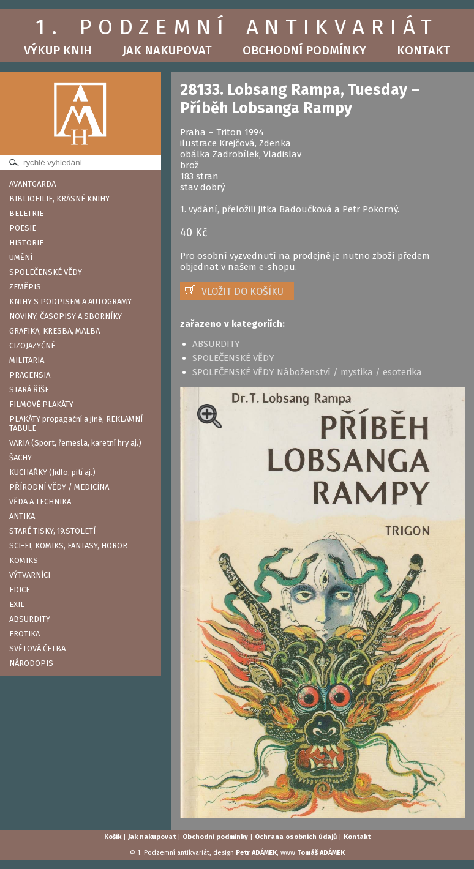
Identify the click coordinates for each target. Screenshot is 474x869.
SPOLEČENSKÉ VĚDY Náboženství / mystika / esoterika (307, 372)
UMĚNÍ (20, 257)
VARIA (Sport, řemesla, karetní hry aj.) (75, 442)
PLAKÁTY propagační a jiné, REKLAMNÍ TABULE (76, 423)
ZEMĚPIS (25, 286)
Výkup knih (58, 50)
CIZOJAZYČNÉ (32, 345)
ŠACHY (20, 457)
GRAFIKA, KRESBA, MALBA (54, 330)
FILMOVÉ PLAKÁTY (41, 404)
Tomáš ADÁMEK (321, 853)
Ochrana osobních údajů (296, 837)
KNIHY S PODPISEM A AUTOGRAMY (70, 301)
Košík (112, 837)
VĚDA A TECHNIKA (40, 501)
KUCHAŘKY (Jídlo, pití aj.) (52, 472)
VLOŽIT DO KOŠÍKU (242, 291)
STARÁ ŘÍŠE (29, 389)
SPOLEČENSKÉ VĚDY (45, 272)
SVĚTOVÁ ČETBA (37, 648)
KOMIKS (23, 560)
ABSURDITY (29, 619)
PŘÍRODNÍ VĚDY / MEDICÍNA (59, 486)
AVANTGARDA (32, 183)
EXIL (16, 604)
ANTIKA (22, 516)
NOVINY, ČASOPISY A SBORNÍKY (65, 316)
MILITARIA (26, 360)
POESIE (22, 228)
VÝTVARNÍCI (29, 575)
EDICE (19, 589)
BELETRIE (26, 213)
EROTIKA (24, 633)
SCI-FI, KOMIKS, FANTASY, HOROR (68, 545)
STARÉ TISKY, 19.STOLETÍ (52, 530)
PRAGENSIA (29, 374)
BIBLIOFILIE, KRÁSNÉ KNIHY (59, 198)
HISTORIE (26, 242)
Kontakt (423, 50)
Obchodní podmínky (304, 50)
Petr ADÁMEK (256, 853)
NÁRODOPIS (31, 663)
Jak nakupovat (167, 50)
